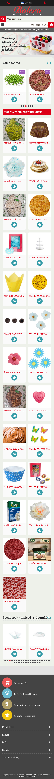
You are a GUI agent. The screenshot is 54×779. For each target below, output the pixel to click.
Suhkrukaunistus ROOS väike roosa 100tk (15, 602)
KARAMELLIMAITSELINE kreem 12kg (15, 449)
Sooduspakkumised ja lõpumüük (26, 617)
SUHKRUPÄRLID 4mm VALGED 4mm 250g (15, 219)
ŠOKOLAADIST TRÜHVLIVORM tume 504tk (15, 334)
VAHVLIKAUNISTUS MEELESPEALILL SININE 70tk (15, 258)
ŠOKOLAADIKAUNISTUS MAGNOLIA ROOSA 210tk (15, 372)
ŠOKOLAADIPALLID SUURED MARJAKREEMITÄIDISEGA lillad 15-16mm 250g (15, 94)
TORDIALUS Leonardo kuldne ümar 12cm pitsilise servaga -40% (40, 181)
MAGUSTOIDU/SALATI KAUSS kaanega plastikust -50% (40, 649)
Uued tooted (11, 63)
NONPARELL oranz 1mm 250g (40, 219)
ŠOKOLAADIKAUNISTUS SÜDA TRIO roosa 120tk (40, 410)
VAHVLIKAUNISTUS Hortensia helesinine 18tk (40, 334)
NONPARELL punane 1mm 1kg (15, 563)
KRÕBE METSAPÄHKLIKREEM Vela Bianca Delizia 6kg (40, 563)
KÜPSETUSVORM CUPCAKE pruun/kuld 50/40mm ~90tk (40, 143)
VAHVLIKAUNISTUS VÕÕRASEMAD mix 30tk (40, 487)
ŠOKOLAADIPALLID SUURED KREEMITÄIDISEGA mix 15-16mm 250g (40, 94)
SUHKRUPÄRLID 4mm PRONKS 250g (15, 410)
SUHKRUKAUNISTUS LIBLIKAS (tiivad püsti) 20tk (40, 449)
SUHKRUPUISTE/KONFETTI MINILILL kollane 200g (40, 296)
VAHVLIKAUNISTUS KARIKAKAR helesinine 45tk (40, 372)
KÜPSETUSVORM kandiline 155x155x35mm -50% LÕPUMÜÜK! (15, 649)
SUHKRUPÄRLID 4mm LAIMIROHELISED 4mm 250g (15, 143)
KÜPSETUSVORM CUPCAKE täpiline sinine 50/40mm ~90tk (15, 487)
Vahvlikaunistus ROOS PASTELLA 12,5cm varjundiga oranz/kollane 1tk (40, 525)
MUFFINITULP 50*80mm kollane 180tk (15, 296)
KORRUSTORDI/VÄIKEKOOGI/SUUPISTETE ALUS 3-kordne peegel (40, 258)
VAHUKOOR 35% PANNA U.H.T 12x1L (15, 525)
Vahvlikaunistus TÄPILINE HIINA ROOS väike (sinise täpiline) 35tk (15, 181)
